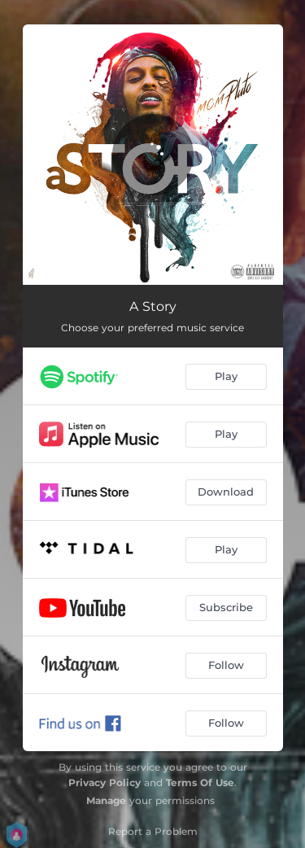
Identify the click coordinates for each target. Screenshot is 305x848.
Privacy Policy (104, 782)
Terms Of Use (200, 782)
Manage (106, 800)
